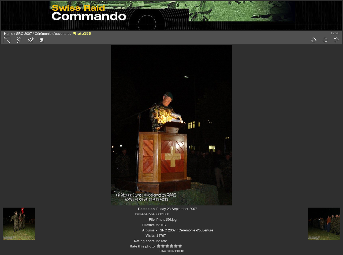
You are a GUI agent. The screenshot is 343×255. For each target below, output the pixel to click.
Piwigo (179, 250)
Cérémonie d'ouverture (52, 34)
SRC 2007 (24, 34)
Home (8, 34)
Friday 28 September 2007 (176, 209)
